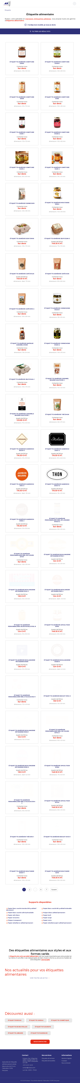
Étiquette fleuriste (43, 1027)
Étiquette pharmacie (39, 1033)
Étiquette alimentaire (48, 1058)
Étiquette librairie (15, 1033)
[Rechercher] (74, 3)
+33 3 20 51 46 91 (28, 1065)
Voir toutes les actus (38, 978)
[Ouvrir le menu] (77, 3)
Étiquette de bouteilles (17, 1027)
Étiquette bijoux (14, 1020)
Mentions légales (67, 1058)
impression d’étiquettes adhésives (38, 19)
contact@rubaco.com (29, 1067)
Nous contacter (40, 1041)
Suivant (54, 889)
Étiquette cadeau (36, 1020)
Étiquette (8, 10)
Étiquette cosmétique (60, 1020)
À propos (64, 1060)
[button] (40, 25)
